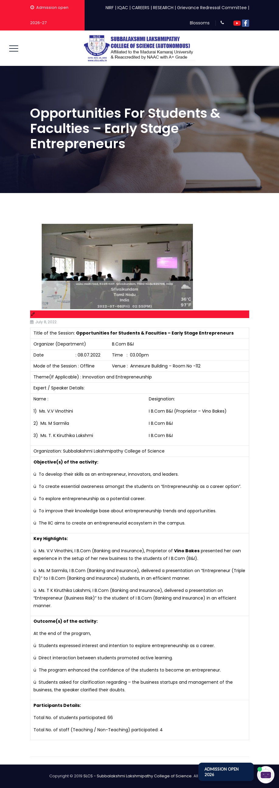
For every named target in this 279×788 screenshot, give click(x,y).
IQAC (122, 8)
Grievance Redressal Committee (212, 8)
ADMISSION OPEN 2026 (221, 772)
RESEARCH (163, 8)
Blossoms (200, 23)
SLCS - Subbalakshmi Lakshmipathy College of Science (137, 776)
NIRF (110, 8)
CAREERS (140, 8)
